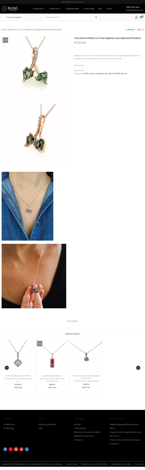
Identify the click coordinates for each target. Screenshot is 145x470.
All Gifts (86, 74)
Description (72, 321)
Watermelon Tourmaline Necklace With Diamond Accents (52, 380)
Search (96, 17)
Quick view (18, 388)
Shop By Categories (14, 17)
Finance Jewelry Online (47, 424)
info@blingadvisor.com (134, 10)
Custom (93, 74)
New (106, 74)
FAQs (40, 428)
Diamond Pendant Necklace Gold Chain (86, 381)
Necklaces (12, 30)
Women (124, 74)
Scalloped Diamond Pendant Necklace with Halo (18, 380)
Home (4, 30)
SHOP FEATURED (114, 74)
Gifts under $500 (85, 376)
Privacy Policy (50, 464)
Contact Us (78, 440)
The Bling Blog (8, 428)
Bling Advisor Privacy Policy (84, 436)
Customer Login (80, 428)
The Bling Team (9, 424)
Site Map (77, 424)
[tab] (72, 321)
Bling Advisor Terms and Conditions (87, 432)
